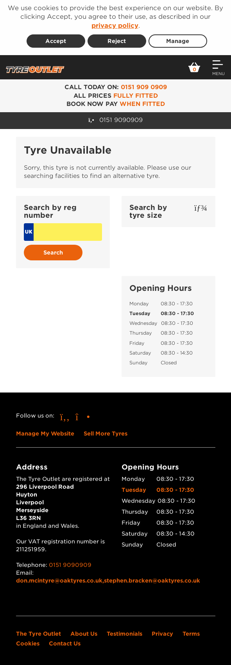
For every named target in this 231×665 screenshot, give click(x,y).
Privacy (162, 634)
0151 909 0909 (144, 87)
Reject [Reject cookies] (116, 41)
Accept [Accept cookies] (55, 41)
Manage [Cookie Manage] (177, 41)
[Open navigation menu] (218, 67)
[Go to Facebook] (65, 416)
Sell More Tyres (105, 433)
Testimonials (124, 634)
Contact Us (65, 643)
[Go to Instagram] (82, 416)
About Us (83, 634)
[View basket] (194, 67)
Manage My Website (45, 433)
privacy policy (114, 25)
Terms (191, 634)
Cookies (27, 643)
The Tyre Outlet (38, 634)
